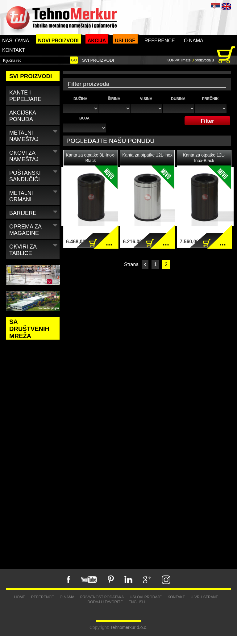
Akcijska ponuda (22, 116)
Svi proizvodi (98, 60)
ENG (226, 6)
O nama (193, 40)
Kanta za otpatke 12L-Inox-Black (204, 158)
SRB (215, 6)
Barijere (34, 212)
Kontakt (13, 50)
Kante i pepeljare (25, 96)
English (137, 602)
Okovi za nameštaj (34, 155)
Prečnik (210, 99)
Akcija (97, 40)
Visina (146, 99)
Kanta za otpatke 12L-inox (147, 155)
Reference (159, 40)
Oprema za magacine (34, 228)
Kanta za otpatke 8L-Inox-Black (90, 158)
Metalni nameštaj (34, 135)
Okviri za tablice (34, 248)
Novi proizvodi (58, 40)
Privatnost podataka (102, 597)
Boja (84, 118)
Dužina (80, 99)
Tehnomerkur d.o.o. (129, 627)
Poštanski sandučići (34, 175)
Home (19, 597)
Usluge (125, 40)
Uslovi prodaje (146, 597)
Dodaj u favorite (105, 602)
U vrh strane (204, 597)
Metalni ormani (34, 195)
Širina (114, 99)
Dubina (178, 99)
